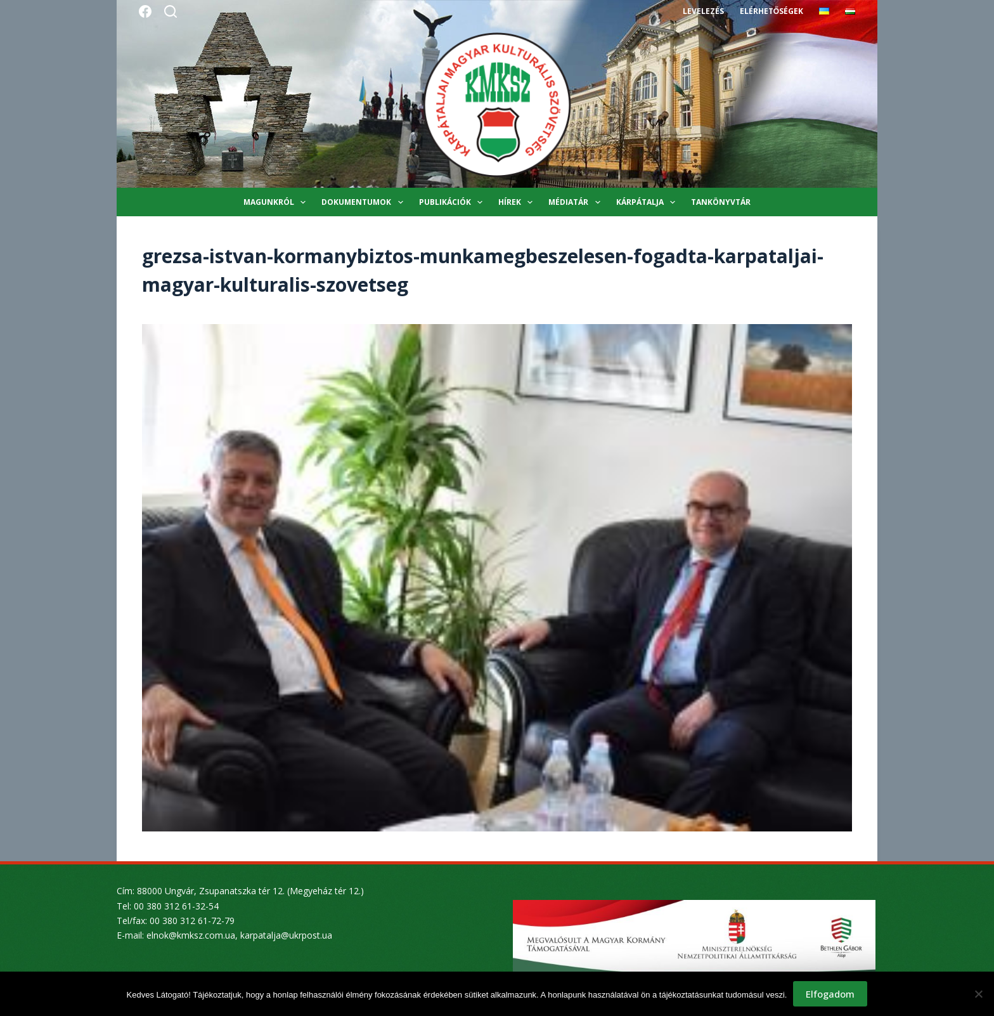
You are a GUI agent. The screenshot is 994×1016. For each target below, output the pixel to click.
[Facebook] (145, 11)
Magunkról (277, 202)
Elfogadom (830, 993)
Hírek (518, 202)
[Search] (170, 11)
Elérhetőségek (771, 11)
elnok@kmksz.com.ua (190, 935)
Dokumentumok (364, 202)
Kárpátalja (648, 202)
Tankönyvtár (721, 202)
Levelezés (703, 11)
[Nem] (978, 993)
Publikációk (453, 202)
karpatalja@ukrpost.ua (286, 935)
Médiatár (576, 202)
